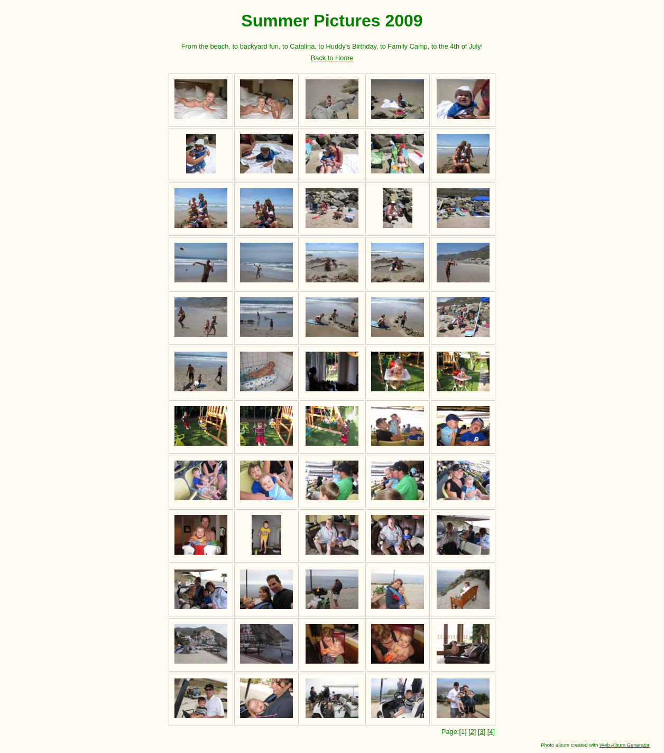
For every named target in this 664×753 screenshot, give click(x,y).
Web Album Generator (625, 745)
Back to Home (332, 58)
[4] (491, 732)
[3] (481, 732)
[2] (472, 732)
